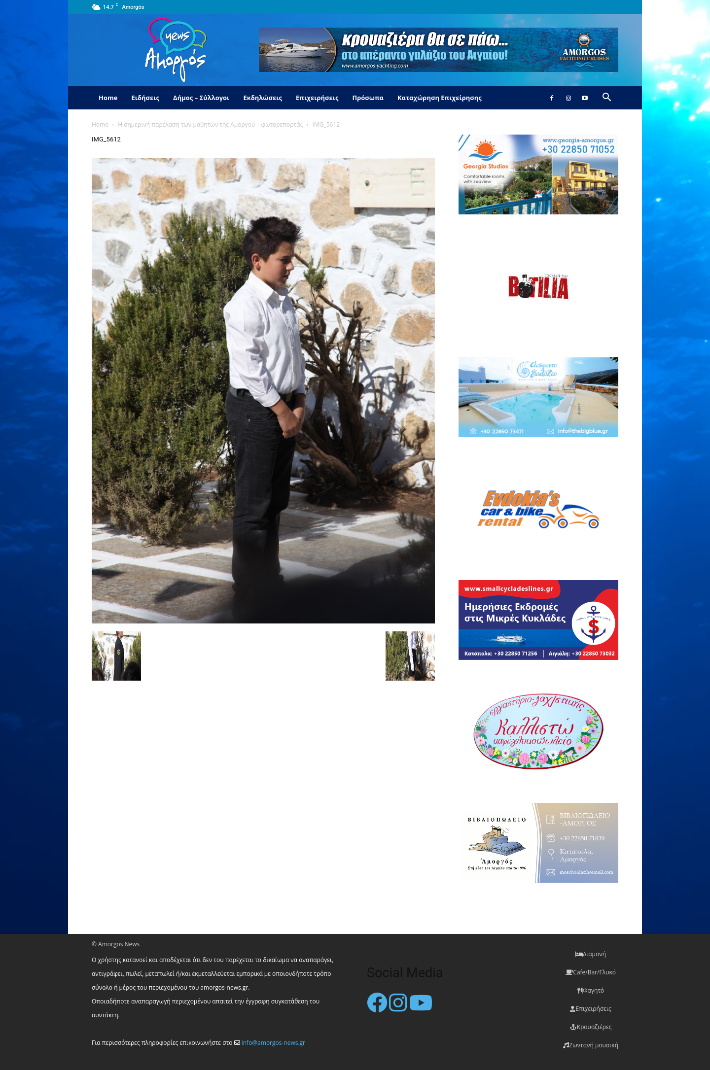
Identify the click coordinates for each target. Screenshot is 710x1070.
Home (108, 97)
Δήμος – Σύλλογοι (201, 97)
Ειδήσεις (145, 97)
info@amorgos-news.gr (273, 1042)
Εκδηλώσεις (262, 97)
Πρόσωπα (368, 97)
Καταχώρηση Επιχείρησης (439, 97)
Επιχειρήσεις (317, 97)
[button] (606, 98)
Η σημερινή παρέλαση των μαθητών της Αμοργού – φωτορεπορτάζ (210, 124)
